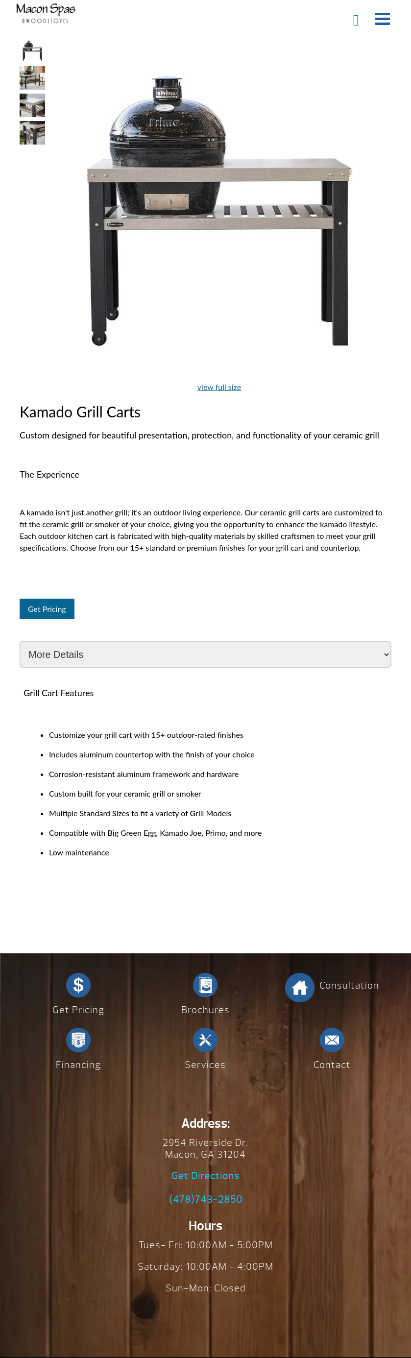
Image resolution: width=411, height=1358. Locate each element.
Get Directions (205, 1176)
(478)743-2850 (205, 1200)
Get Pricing (47, 608)
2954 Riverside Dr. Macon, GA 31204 (205, 1149)
